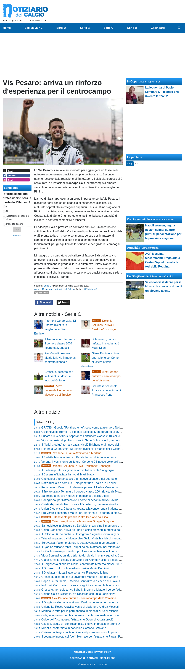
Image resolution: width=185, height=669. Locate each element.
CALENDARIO (77, 658)
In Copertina (135, 81)
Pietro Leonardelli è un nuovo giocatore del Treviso (58, 390)
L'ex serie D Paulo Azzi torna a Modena (71, 453)
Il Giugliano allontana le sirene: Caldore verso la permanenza (79, 602)
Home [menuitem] (7, 27)
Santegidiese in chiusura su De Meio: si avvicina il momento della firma (86, 525)
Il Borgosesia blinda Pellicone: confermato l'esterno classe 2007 (81, 564)
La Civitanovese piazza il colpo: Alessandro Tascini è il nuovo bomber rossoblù (90, 551)
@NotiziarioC (90, 289)
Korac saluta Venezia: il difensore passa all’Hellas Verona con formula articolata (91, 487)
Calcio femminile (138, 219)
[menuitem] (179, 27)
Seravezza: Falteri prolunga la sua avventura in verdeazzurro (79, 542)
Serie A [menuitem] (61, 27)
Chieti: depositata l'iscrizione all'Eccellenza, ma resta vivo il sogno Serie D (88, 504)
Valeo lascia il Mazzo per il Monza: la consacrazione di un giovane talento (163, 286)
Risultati (17, 235)
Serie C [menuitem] (108, 27)
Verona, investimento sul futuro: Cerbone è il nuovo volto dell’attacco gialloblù (90, 461)
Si (7, 206)
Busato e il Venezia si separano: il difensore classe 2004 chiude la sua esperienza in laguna (99, 436)
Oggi (129, 163)
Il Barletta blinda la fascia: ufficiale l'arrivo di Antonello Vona (78, 457)
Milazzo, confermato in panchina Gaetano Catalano (73, 628)
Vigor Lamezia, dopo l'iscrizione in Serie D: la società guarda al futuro (85, 440)
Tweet (63, 302)
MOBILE (104, 658)
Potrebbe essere (14, 224)
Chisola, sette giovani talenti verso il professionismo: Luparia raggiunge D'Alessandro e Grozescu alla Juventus (111, 632)
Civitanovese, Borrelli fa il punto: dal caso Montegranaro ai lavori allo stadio (88, 431)
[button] (17, 229)
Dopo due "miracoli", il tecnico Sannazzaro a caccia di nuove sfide (83, 581)
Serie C (47, 285)
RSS (112, 658)
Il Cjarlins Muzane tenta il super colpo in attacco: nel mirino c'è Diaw (84, 546)
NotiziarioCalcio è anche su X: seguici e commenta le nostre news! (83, 585)
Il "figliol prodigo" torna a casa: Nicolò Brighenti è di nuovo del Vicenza (85, 444)
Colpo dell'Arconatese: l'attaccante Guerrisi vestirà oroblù (77, 619)
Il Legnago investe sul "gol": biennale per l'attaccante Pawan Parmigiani (86, 636)
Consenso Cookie (83, 652)
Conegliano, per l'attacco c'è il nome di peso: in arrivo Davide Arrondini (85, 500)
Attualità (132, 247)
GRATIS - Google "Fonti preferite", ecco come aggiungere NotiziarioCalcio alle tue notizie (97, 427)
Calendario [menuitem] (158, 27)
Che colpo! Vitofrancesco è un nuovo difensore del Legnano (79, 478)
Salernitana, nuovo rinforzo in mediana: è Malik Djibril (105, 343)
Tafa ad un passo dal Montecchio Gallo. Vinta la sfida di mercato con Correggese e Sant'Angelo (101, 538)
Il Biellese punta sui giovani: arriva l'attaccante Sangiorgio (77, 470)
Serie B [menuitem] (85, 27)
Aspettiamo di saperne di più (17, 218)
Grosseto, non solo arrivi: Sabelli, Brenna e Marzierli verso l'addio (82, 589)
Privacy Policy (103, 652)
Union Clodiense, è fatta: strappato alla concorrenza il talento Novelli (84, 508)
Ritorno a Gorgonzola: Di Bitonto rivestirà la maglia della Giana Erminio (86, 448)
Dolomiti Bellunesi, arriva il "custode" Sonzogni (104, 325)
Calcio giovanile (138, 276)
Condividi (43, 302)
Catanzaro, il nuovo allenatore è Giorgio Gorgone (77, 521)
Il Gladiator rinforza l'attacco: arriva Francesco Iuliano (75, 572)
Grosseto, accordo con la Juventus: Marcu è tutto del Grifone (58, 376)
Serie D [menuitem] (132, 27)
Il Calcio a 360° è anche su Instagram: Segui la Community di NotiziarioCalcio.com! (93, 534)
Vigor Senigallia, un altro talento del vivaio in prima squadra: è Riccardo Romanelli (93, 555)
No (7, 211)
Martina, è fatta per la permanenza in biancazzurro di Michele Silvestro (85, 610)
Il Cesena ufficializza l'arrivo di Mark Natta (67, 474)
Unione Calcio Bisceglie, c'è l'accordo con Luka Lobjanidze (78, 593)
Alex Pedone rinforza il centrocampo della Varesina (106, 376)
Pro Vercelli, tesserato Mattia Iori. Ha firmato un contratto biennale (60, 357)
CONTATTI (92, 658)
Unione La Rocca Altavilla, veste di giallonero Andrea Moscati (80, 606)
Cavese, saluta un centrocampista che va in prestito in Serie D (80, 623)
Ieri (136, 163)
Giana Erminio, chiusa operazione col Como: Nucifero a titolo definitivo (85, 559)
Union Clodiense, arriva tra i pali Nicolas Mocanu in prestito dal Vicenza (86, 529)
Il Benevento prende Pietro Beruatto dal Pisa (74, 517)
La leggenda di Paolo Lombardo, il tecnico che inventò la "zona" (162, 92)
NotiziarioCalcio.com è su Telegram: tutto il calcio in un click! (79, 483)
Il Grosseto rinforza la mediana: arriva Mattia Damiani (75, 568)
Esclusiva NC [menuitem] (34, 27)
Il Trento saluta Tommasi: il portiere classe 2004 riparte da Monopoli (60, 343)
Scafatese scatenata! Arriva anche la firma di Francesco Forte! (106, 390)
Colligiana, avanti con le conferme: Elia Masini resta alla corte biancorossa (88, 615)
